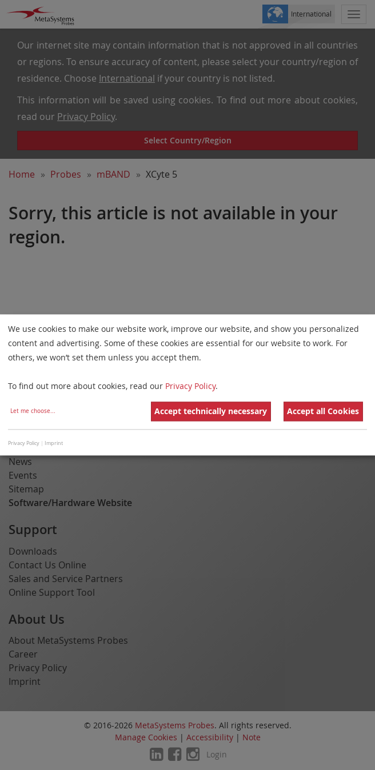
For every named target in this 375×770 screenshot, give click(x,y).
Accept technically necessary (210, 411)
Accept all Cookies (323, 411)
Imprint (54, 443)
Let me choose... (32, 411)
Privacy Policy (190, 386)
